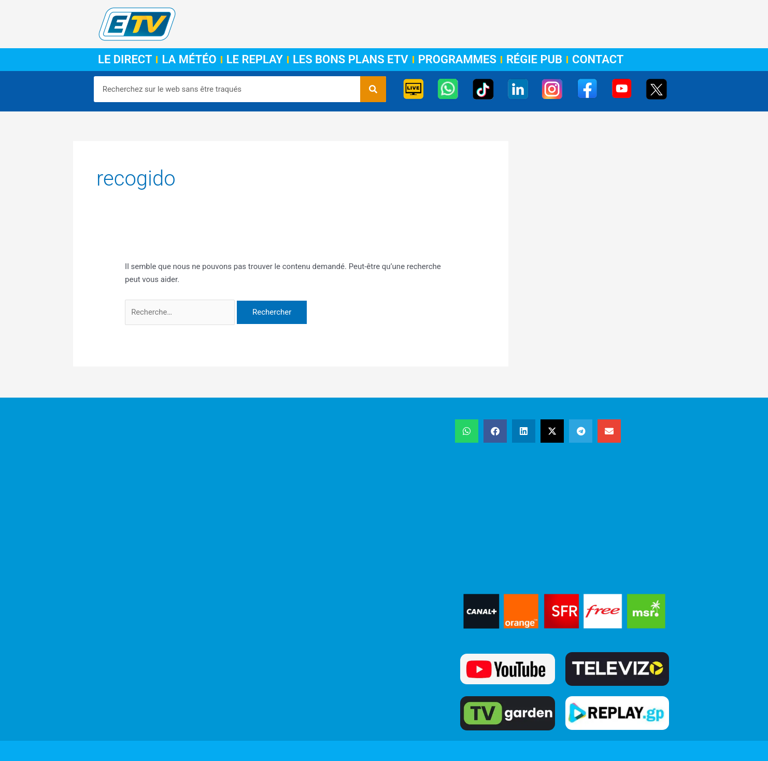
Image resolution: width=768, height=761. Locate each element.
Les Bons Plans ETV (350, 59)
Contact (597, 59)
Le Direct (125, 59)
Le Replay (254, 59)
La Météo (189, 59)
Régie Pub (534, 59)
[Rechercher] (373, 89)
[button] (466, 431)
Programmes (457, 59)
